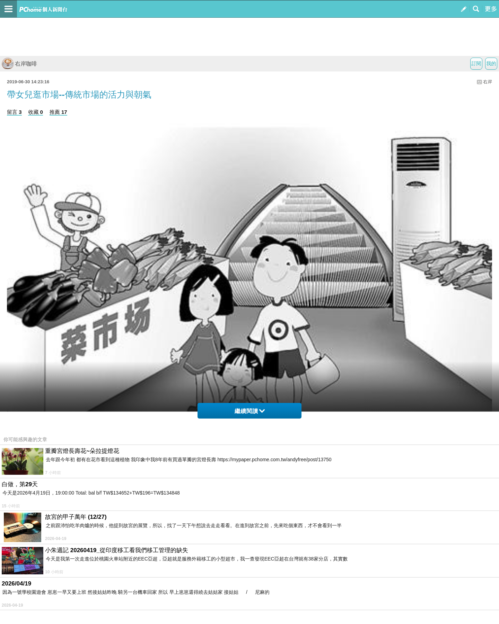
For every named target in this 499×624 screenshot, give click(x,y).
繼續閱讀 (250, 411)
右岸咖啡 (19, 64)
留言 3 (14, 112)
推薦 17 (58, 112)
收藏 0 (35, 112)
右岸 (487, 81)
